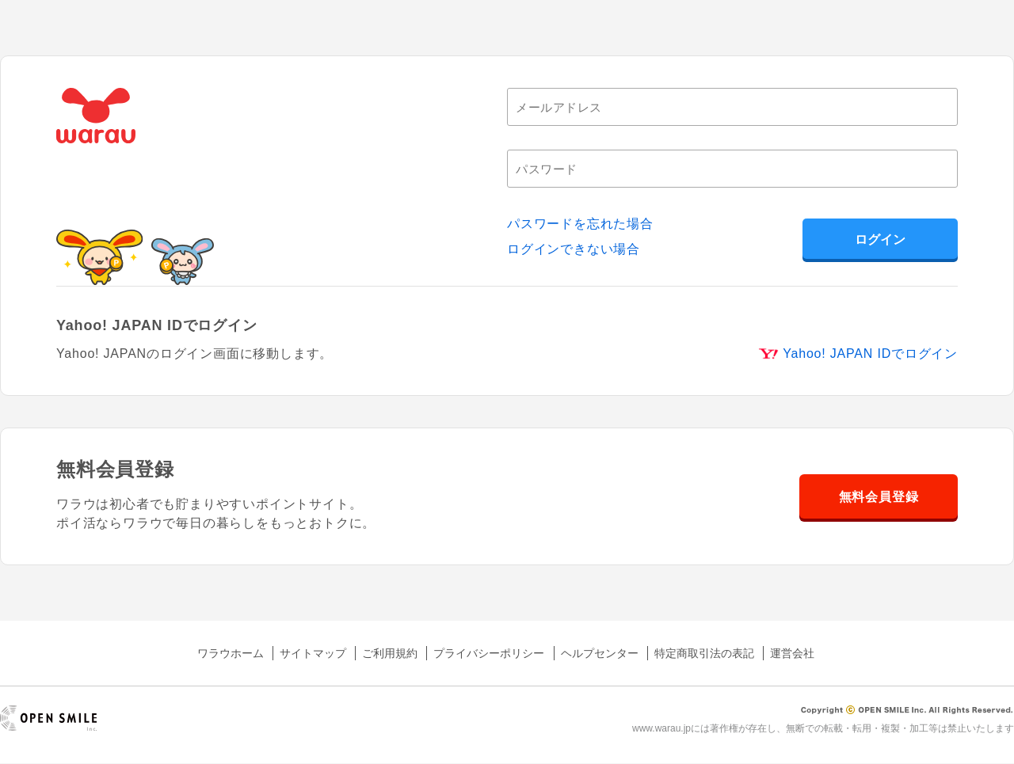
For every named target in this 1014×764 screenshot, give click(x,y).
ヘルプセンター (600, 653)
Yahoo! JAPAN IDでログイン (870, 353)
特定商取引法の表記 (704, 653)
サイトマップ (313, 653)
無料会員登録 (879, 497)
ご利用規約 (389, 653)
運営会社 (792, 653)
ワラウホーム (230, 653)
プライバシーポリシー (488, 653)
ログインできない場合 (573, 249)
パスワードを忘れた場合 (580, 223)
